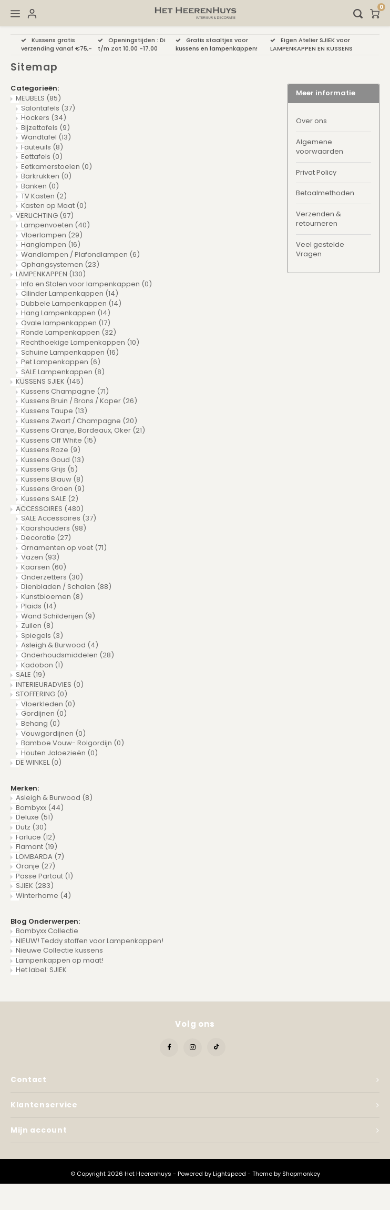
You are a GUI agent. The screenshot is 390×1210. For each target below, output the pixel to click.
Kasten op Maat (54, 206)
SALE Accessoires (58, 518)
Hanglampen (50, 244)
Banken (40, 186)
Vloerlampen (52, 235)
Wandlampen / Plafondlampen (80, 254)
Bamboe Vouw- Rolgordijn (72, 743)
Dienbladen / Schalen (66, 587)
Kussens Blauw (52, 479)
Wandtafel (46, 137)
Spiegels (42, 636)
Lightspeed (229, 1173)
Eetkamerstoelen (56, 167)
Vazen (40, 557)
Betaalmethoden (325, 193)
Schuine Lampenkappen (70, 352)
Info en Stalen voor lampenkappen (86, 284)
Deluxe (34, 817)
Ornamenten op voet (64, 548)
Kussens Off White (58, 440)
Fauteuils (42, 147)
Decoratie (46, 538)
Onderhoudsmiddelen (67, 655)
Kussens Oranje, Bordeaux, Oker (83, 430)
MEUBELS (38, 98)
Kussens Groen (53, 489)
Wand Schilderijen (58, 616)
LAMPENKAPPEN (51, 274)
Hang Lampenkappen (65, 313)
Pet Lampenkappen (60, 362)
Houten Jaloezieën (59, 753)
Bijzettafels (45, 128)
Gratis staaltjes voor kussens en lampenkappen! (217, 44)
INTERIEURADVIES (50, 684)
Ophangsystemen (60, 264)
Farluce (35, 837)
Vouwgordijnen (53, 733)
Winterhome (43, 896)
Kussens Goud (52, 460)
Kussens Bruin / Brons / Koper (79, 401)
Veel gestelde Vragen (320, 249)
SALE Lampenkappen (63, 372)
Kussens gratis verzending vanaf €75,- (56, 44)
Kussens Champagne (65, 391)
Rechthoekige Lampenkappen (80, 342)
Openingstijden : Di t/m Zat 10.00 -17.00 (132, 44)
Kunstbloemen (52, 597)
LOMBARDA (40, 857)
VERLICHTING (45, 216)
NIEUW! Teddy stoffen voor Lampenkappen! (89, 941)
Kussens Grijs (49, 469)
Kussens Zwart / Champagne (79, 421)
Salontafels (48, 108)
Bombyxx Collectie (47, 931)
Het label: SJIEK (41, 970)
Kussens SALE (49, 499)
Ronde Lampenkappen (68, 332)
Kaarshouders (53, 528)
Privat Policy (316, 172)
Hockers (43, 118)
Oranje (35, 866)
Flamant (36, 847)
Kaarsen (43, 567)
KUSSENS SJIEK (50, 381)
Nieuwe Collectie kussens (59, 950)
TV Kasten (44, 196)
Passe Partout (44, 876)
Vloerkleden (48, 704)
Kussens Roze (50, 450)
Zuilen (37, 626)
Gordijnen (44, 713)
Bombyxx (40, 808)
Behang (40, 723)
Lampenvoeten (55, 225)
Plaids (38, 606)
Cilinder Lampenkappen (69, 293)
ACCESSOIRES (50, 509)
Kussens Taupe (54, 411)
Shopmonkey (301, 1173)
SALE (30, 674)
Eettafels (42, 157)
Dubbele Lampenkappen (71, 303)
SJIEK (35, 886)
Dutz (31, 827)
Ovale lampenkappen (65, 323)
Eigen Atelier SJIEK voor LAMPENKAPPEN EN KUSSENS (311, 44)
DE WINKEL (38, 762)
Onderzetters (52, 577)
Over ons (311, 121)
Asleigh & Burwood (59, 645)
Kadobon (42, 665)
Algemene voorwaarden (319, 147)
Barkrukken (46, 176)
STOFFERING (41, 694)
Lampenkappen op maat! (60, 960)
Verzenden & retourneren (318, 219)
